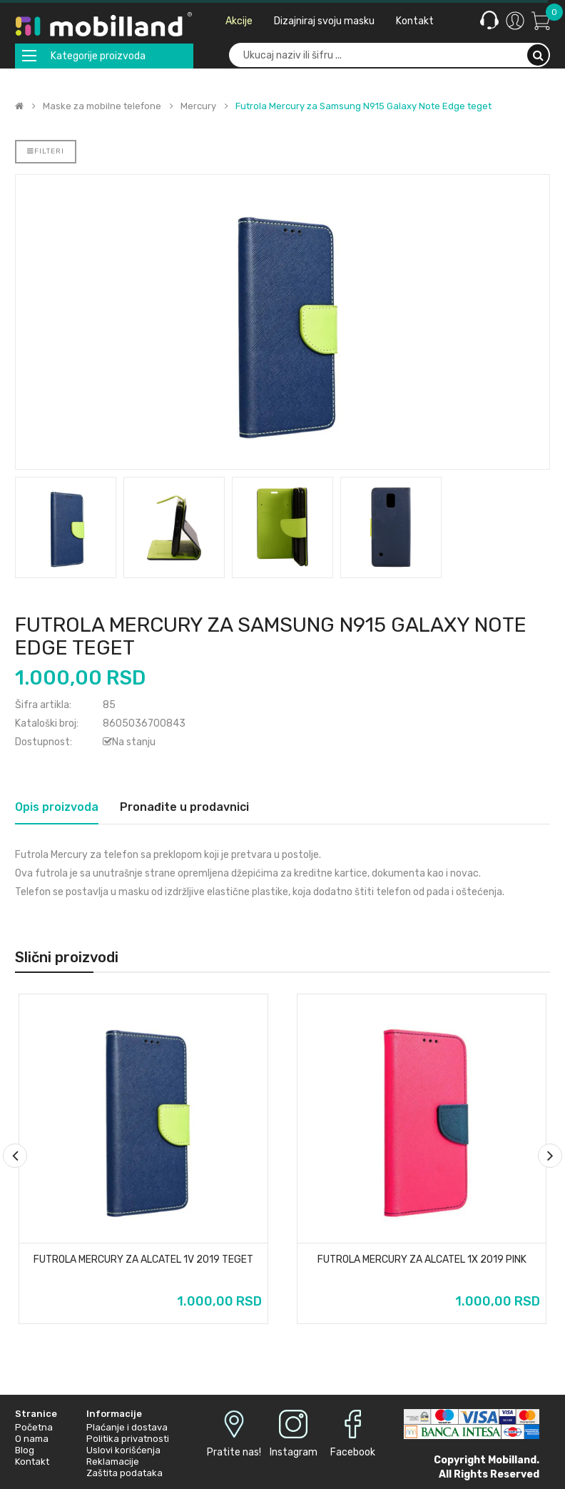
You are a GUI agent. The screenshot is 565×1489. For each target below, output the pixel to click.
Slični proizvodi (66, 957)
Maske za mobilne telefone (102, 106)
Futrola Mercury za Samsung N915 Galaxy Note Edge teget (363, 106)
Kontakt (32, 1461)
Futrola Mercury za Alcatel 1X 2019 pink (421, 1260)
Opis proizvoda (56, 807)
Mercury (198, 106)
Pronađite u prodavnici (184, 807)
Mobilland (512, 1460)
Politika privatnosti (127, 1438)
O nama (32, 1438)
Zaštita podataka (124, 1473)
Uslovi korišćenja (123, 1450)
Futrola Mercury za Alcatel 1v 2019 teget (143, 1260)
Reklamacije (112, 1461)
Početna (34, 1427)
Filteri (45, 151)
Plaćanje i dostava (127, 1427)
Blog (24, 1450)
